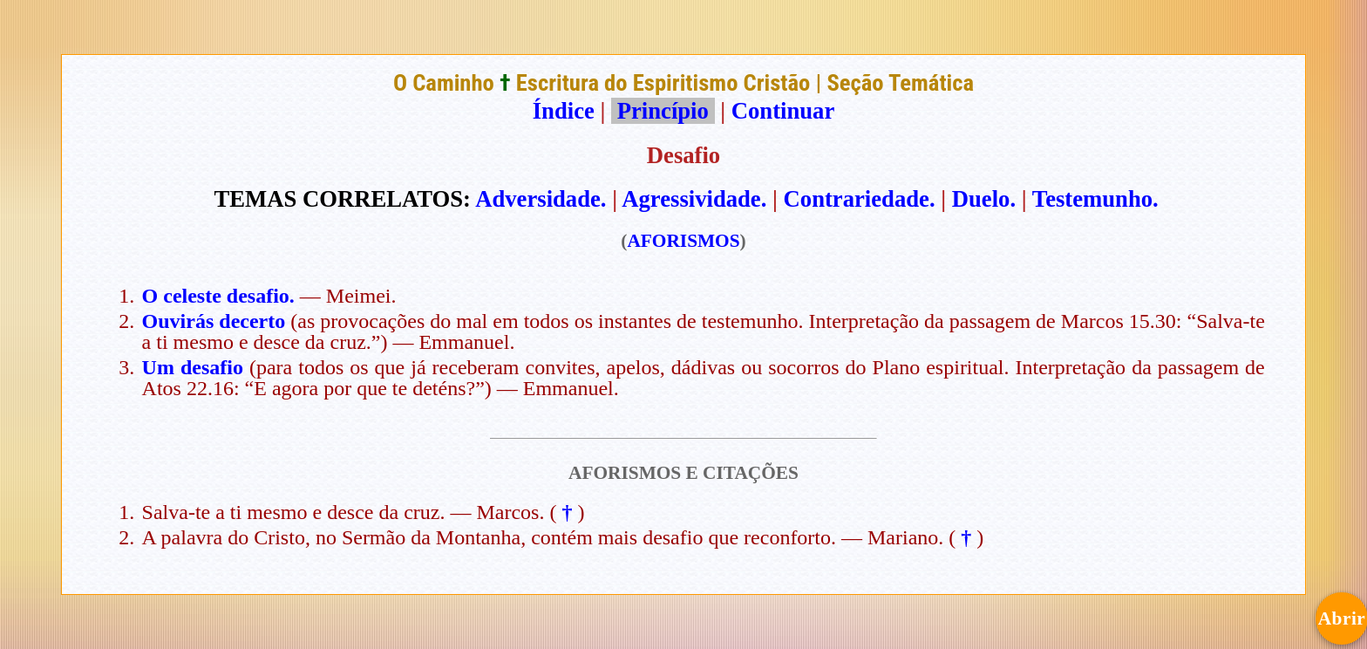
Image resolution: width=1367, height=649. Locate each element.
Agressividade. (694, 199)
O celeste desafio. (218, 295)
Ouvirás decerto (214, 321)
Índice (564, 111)
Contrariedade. (859, 199)
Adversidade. (540, 199)
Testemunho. (1095, 199)
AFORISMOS (683, 240)
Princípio (662, 111)
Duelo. (984, 199)
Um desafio (192, 367)
